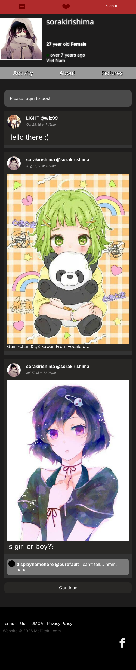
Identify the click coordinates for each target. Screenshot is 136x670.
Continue (68, 587)
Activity (23, 73)
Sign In (112, 6)
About (67, 73)
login (29, 98)
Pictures (112, 73)
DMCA (37, 623)
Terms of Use (15, 623)
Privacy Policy (59, 623)
